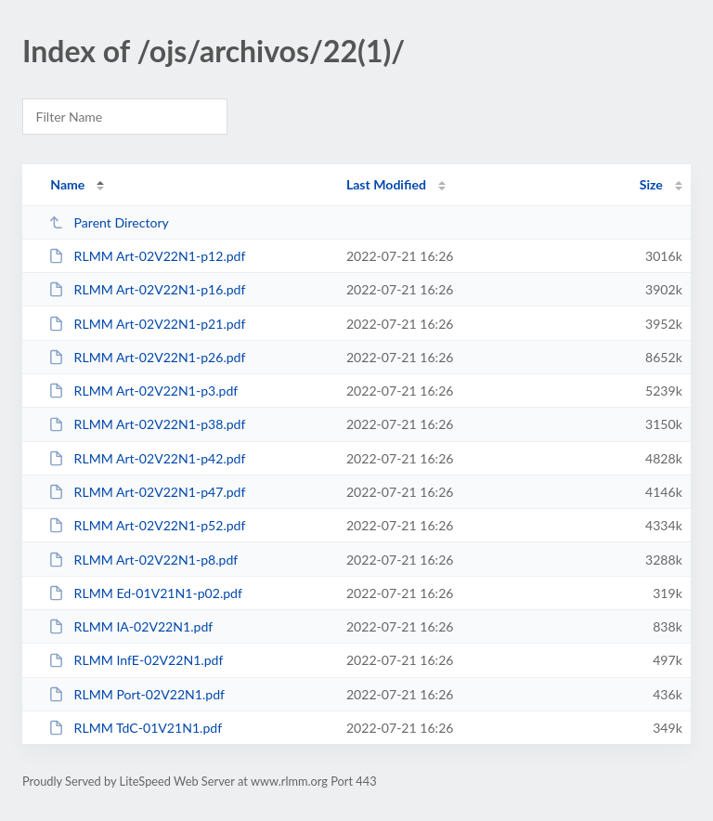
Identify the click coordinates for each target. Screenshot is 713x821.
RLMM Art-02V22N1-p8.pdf (143, 559)
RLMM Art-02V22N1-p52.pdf (146, 525)
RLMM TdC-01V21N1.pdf (135, 728)
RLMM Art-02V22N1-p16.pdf (146, 289)
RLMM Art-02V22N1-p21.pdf (146, 324)
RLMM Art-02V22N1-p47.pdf (146, 492)
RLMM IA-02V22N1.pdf (130, 626)
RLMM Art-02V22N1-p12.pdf (146, 256)
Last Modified (386, 184)
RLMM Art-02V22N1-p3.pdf (143, 390)
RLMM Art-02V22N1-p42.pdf (146, 458)
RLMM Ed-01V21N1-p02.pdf (145, 593)
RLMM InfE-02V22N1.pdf (135, 660)
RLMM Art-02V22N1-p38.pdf (146, 424)
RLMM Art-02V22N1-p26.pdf (146, 357)
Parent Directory (108, 222)
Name (67, 184)
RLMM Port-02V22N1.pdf (136, 694)
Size (651, 184)
